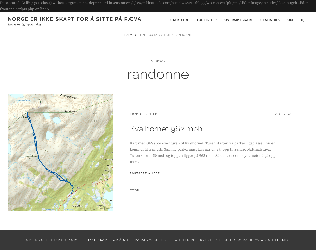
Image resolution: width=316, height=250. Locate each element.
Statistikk (270, 20)
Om (290, 20)
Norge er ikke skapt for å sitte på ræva (75, 19)
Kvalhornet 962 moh (166, 128)
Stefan (134, 190)
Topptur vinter (143, 114)
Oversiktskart (238, 20)
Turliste (205, 20)
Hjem (128, 34)
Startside (179, 20)
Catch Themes (275, 239)
